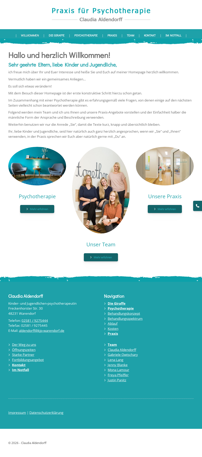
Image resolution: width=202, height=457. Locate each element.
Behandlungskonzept (124, 313)
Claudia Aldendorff (122, 349)
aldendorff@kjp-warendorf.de (41, 330)
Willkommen (30, 35)
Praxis (112, 35)
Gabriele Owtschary (123, 354)
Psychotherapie (86, 35)
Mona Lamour (118, 370)
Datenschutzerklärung (46, 412)
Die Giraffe (57, 35)
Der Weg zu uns (24, 344)
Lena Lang (115, 359)
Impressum (17, 412)
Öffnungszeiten (24, 349)
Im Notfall (173, 35)
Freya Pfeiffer (118, 375)
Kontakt (150, 35)
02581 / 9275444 (35, 320)
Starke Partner (23, 354)
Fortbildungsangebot (28, 359)
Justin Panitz (117, 380)
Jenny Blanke (118, 365)
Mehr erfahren (39, 209)
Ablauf (113, 323)
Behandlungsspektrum (125, 318)
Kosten (113, 328)
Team (130, 35)
